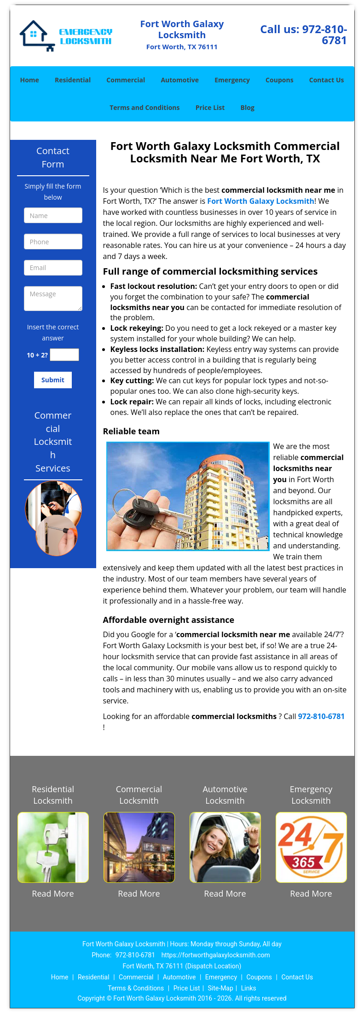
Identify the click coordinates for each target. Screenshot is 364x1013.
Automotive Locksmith (224, 794)
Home (29, 79)
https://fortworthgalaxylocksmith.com (216, 955)
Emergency (232, 79)
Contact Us (326, 79)
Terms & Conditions (136, 988)
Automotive (180, 79)
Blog (247, 107)
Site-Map (220, 988)
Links (248, 988)
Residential (73, 79)
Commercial (125, 79)
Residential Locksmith (53, 794)
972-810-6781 (324, 34)
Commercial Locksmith (139, 794)
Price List (210, 107)
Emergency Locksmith (311, 794)
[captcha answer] (64, 355)
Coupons (279, 79)
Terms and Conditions (144, 107)
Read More (53, 893)
